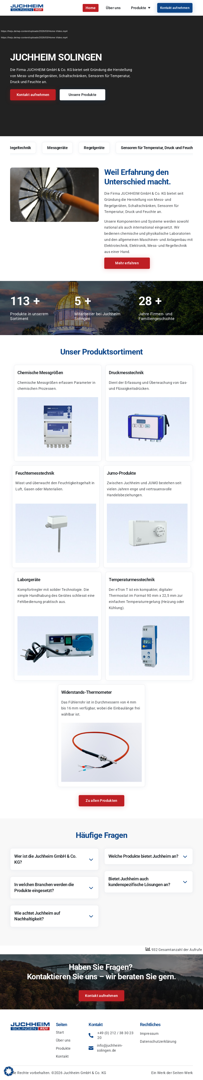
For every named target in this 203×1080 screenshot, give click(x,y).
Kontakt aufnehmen (175, 8)
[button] (8, 1071)
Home (91, 8)
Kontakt (62, 1056)
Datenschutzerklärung (158, 1041)
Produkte (138, 8)
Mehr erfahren (127, 263)
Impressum (149, 1033)
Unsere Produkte (82, 95)
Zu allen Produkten (101, 800)
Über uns (113, 8)
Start (60, 1032)
